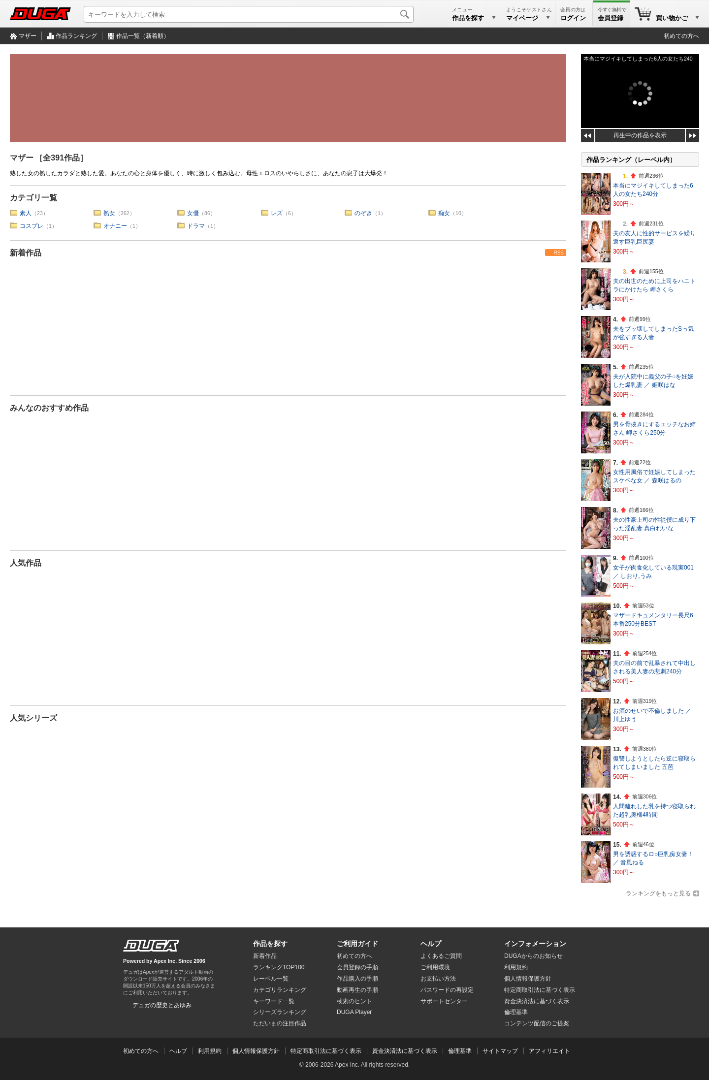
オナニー (115, 225)
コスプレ (31, 225)
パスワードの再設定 (447, 989)
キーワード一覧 (273, 1001)
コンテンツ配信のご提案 (536, 1023)
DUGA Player (354, 1012)
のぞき (363, 213)
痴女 (444, 213)
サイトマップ (500, 1051)
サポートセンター (444, 1001)
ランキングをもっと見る (658, 893)
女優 (193, 213)
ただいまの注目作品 (279, 1023)
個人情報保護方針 (527, 978)
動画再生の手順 (357, 989)
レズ (277, 213)
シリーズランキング (279, 1012)
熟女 (109, 213)
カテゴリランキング (279, 989)
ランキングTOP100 (278, 967)
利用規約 (516, 967)
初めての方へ (681, 35)
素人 (26, 213)
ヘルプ (430, 944)
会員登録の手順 (357, 967)
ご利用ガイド (357, 944)
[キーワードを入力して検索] (249, 14)
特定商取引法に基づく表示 (325, 1051)
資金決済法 (536, 1001)
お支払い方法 (438, 978)
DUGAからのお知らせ (533, 956)
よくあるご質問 (441, 956)
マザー (27, 35)
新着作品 (25, 253)
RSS (558, 252)
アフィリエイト (549, 1051)
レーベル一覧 (271, 978)
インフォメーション (535, 944)
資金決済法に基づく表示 (404, 1051)
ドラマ (196, 225)
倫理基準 (516, 1012)
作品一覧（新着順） (142, 35)
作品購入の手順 (357, 978)
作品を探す (270, 944)
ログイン (573, 18)
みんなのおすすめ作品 (49, 408)
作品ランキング (76, 35)
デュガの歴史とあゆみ (162, 1005)
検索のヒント (354, 1001)
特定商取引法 (539, 989)
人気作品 (25, 563)
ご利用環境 (435, 967)
